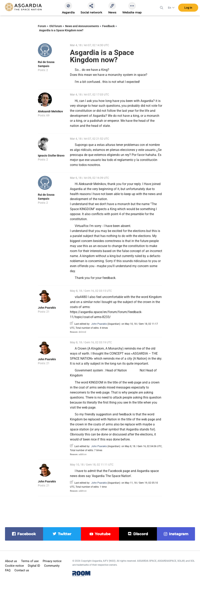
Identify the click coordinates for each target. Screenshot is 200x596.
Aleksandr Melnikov (50, 111)
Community (52, 566)
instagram (178, 534)
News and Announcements (82, 26)
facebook (26, 534)
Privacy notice (52, 561)
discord (140, 534)
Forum (42, 26)
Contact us (21, 570)
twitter (64, 534)
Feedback (108, 26)
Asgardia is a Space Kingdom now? (61, 30)
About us (11, 561)
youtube (102, 534)
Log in (188, 7)
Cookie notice (14, 566)
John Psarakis (47, 307)
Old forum (55, 26)
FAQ (7, 570)
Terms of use (30, 561)
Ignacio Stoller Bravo (51, 155)
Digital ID (34, 566)
